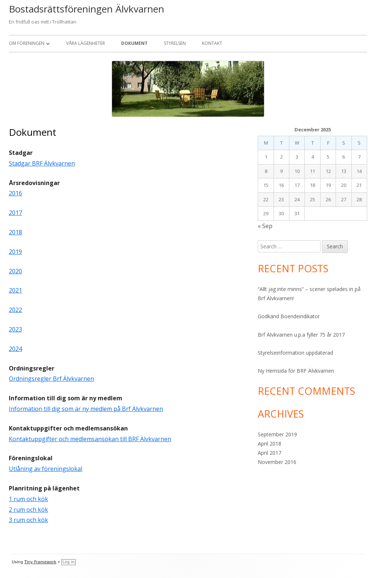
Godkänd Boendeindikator (289, 316)
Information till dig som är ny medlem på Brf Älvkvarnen (86, 409)
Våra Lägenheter (85, 43)
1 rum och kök (28, 499)
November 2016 (277, 461)
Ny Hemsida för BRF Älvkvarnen (296, 370)
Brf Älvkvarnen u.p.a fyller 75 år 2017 (301, 334)
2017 (15, 213)
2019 (15, 252)
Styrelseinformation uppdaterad (295, 352)
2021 (15, 290)
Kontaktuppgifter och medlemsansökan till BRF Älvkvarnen (90, 439)
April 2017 (269, 452)
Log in (68, 562)
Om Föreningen (26, 43)
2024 (15, 349)
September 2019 (277, 434)
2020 (15, 271)
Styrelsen (175, 43)
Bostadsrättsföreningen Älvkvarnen (86, 8)
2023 (15, 329)
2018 (15, 232)
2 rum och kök (28, 510)
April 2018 (269, 443)
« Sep (265, 226)
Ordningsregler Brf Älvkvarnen (51, 379)
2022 (15, 310)
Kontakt (212, 43)
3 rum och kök (28, 520)
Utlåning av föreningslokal (45, 469)
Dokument (134, 43)
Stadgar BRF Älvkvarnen (42, 163)
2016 (15, 193)
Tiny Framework (40, 562)
